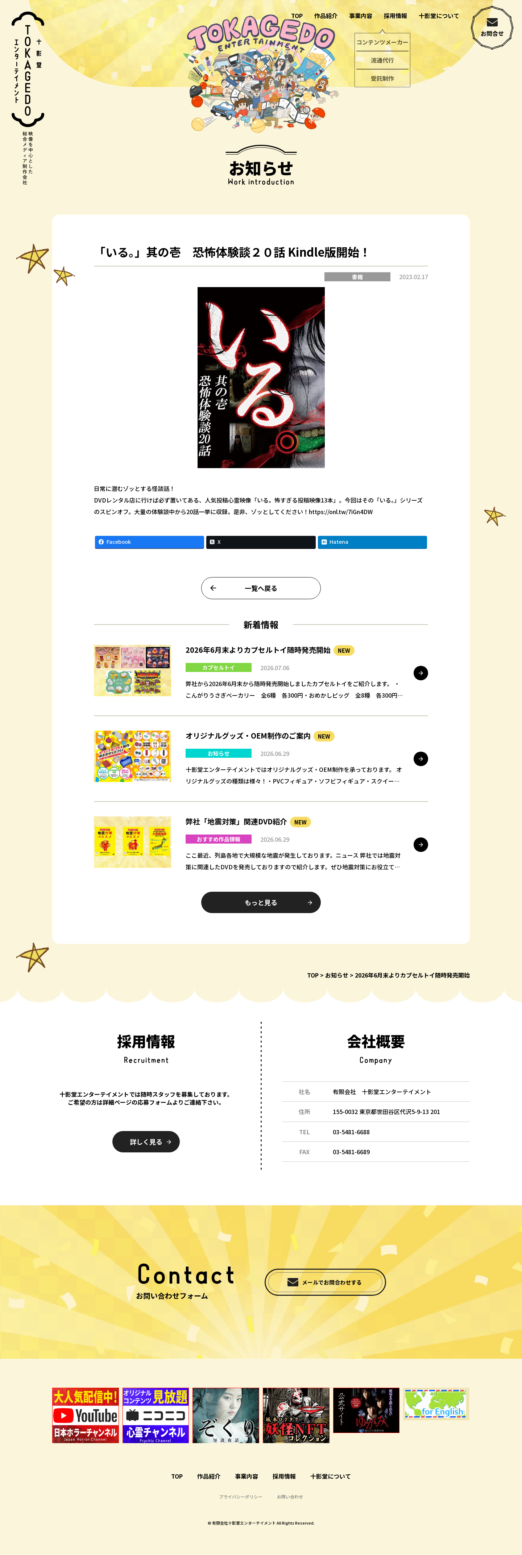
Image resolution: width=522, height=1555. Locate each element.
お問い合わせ (290, 1496)
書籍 (357, 282)
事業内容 (360, 15)
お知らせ (336, 975)
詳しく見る (146, 1141)
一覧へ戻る (261, 593)
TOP (297, 15)
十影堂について (439, 15)
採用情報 (395, 15)
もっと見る (261, 907)
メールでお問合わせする (332, 1282)
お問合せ (492, 33)
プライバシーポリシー (240, 1496)
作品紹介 (325, 15)
